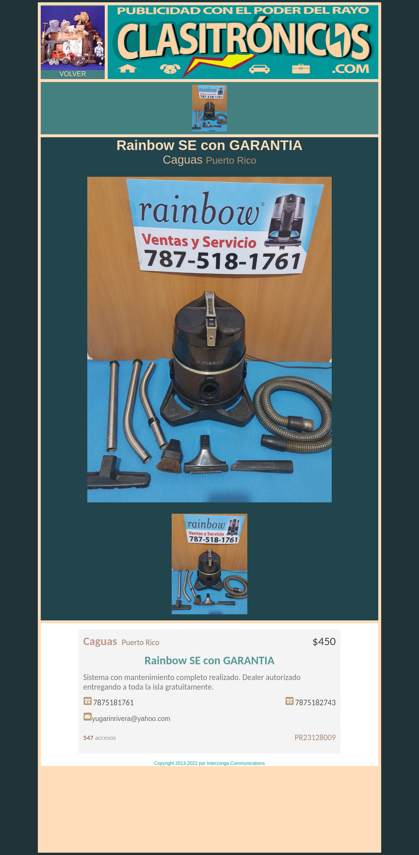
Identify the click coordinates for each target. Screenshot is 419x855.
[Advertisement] (209, 809)
